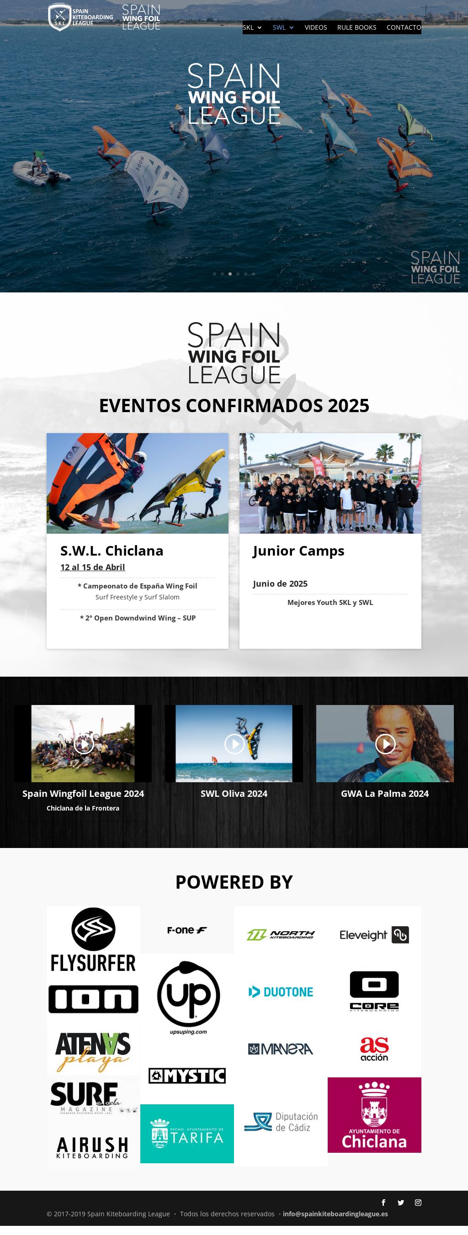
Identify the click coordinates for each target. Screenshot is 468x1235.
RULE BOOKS (357, 28)
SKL (248, 28)
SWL (279, 28)
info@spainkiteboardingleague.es (335, 1223)
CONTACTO (404, 28)
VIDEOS (316, 28)
